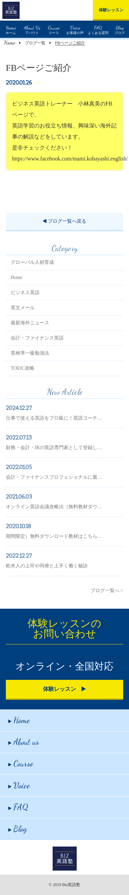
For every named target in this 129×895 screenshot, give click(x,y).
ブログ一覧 (35, 43)
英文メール (23, 318)
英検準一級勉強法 (30, 363)
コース (54, 29)
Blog (17, 829)
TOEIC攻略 (22, 379)
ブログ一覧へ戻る (64, 221)
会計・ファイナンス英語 (37, 348)
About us (23, 742)
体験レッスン (111, 10)
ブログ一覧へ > (106, 601)
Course (20, 764)
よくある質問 (98, 29)
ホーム (11, 29)
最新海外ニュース (30, 333)
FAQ (18, 807)
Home (9, 42)
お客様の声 (75, 29)
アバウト (32, 29)
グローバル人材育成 (32, 273)
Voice (19, 786)
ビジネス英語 (25, 303)
